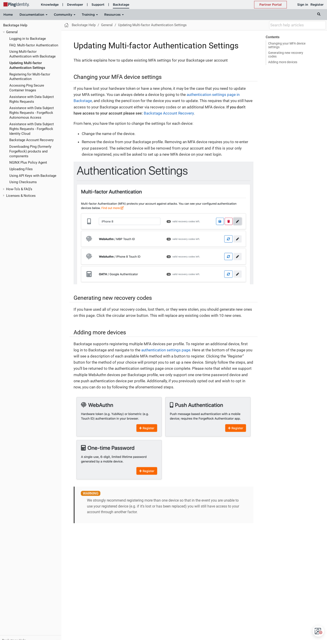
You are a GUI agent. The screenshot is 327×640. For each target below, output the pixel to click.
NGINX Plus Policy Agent (28, 162)
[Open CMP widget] (318, 631)
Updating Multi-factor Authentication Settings (152, 25)
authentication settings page (165, 350)
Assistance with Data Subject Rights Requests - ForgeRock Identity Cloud (31, 129)
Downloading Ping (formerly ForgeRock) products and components (30, 151)
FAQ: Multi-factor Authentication (33, 45)
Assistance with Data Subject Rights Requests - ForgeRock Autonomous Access (31, 113)
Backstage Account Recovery (31, 140)
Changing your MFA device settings (286, 45)
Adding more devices (282, 62)
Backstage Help (15, 25)
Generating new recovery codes (285, 54)
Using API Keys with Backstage (32, 176)
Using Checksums (23, 182)
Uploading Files (21, 169)
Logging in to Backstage (27, 39)
